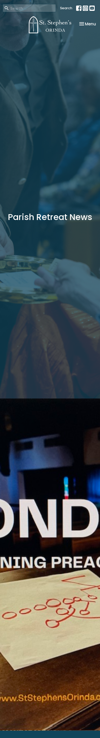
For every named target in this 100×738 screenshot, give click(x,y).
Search (66, 8)
